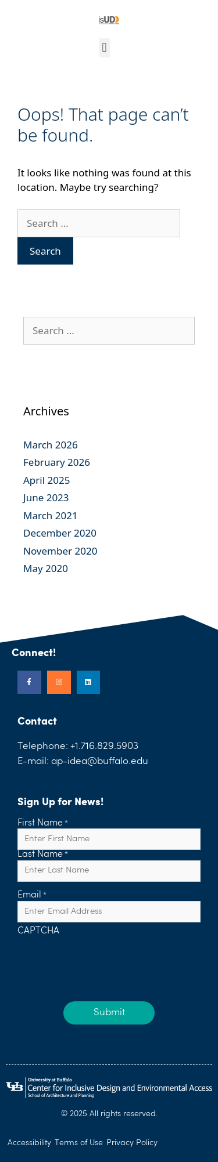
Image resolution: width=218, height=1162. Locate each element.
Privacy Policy (132, 1143)
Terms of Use (79, 1143)
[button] (104, 47)
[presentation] (105, 960)
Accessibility (29, 1143)
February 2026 (56, 462)
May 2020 (45, 568)
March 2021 (50, 515)
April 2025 (46, 480)
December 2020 (60, 533)
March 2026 (50, 444)
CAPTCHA (38, 931)
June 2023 (46, 497)
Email (32, 895)
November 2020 (60, 551)
